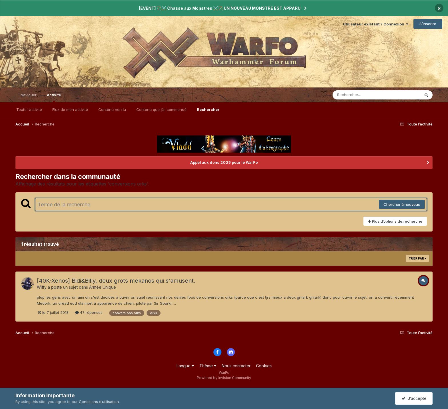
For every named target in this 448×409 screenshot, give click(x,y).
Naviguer (29, 95)
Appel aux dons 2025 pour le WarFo (224, 162)
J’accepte (414, 398)
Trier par (417, 258)
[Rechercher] (360, 94)
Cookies (264, 365)
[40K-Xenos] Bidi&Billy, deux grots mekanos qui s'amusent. (116, 280)
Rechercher (208, 109)
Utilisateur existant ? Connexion (375, 24)
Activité (54, 97)
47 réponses (89, 312)
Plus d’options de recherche (395, 221)
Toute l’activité (29, 109)
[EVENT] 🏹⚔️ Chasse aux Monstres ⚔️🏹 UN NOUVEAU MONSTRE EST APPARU (220, 8)
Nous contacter (236, 365)
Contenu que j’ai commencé (161, 109)
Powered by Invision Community (224, 378)
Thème (207, 365)
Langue (185, 365)
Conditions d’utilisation (99, 401)
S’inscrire (427, 23)
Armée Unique (102, 287)
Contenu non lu (112, 109)
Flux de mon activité (70, 109)
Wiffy (42, 287)
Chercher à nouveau (401, 204)
